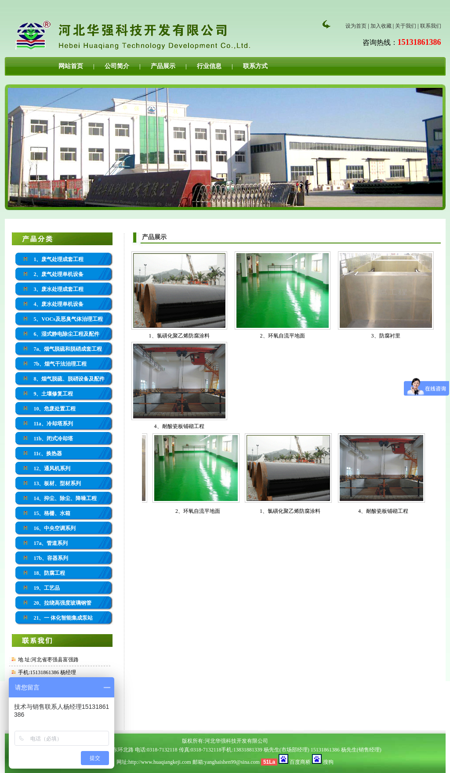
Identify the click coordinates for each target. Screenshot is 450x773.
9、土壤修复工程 (53, 394)
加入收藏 (381, 26)
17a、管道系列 (50, 543)
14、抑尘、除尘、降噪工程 (65, 498)
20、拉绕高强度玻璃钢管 (62, 603)
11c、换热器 (47, 453)
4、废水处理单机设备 (58, 304)
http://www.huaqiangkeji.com (159, 762)
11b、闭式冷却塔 (53, 438)
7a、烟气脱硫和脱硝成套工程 (67, 349)
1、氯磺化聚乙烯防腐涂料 (179, 336)
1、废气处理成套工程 (58, 259)
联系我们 (430, 26)
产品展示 (163, 66)
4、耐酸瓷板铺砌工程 (179, 426)
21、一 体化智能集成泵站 (63, 618)
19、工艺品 (46, 588)
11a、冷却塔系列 (53, 424)
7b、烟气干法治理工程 (60, 364)
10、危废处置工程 (54, 409)
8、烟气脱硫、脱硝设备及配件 (69, 379)
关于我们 (405, 26)
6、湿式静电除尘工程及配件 (66, 334)
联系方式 (255, 66)
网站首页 (70, 66)
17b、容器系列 (50, 558)
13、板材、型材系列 (57, 483)
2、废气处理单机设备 (58, 274)
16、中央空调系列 (54, 528)
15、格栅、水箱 (51, 513)
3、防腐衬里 (385, 336)
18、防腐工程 (49, 573)
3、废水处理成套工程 (58, 289)
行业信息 (209, 66)
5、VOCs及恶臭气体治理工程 (67, 319)
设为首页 (356, 26)
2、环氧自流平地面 (282, 336)
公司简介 (117, 66)
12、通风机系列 (51, 468)
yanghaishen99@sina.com (232, 762)
